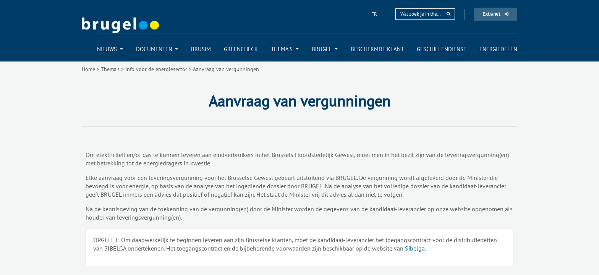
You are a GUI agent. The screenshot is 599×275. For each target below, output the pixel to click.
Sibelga (415, 248)
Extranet (495, 14)
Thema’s (110, 69)
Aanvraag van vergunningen (226, 69)
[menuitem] (110, 49)
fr (374, 14)
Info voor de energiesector (156, 69)
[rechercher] (448, 13)
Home (88, 69)
